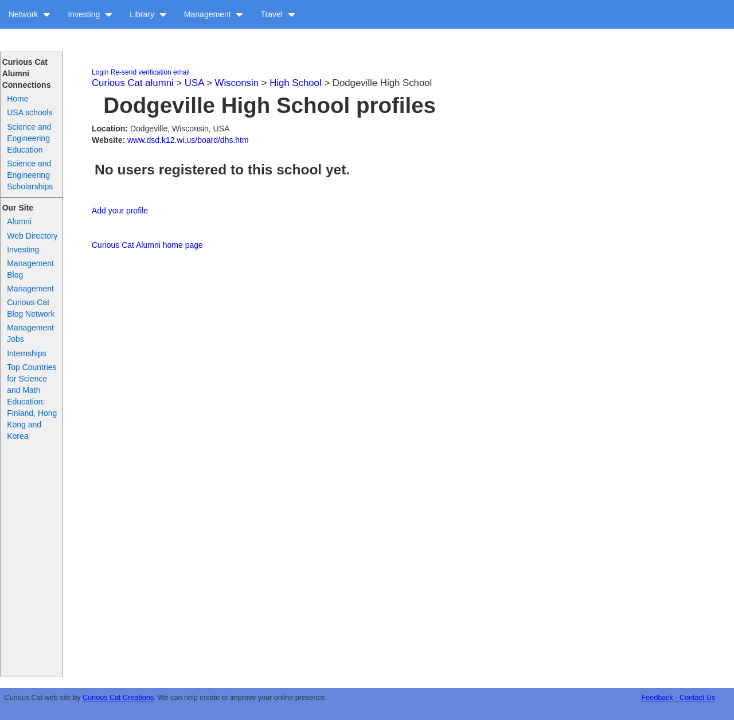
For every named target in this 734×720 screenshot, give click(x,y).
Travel (277, 14)
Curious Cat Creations (118, 698)
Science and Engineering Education (29, 138)
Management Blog (30, 269)
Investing (90, 14)
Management (214, 14)
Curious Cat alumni (133, 82)
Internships (26, 353)
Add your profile (120, 210)
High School (296, 82)
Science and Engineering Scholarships (30, 175)
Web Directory (32, 235)
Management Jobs (30, 333)
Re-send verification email (150, 72)
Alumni (19, 221)
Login (100, 72)
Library (148, 14)
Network (29, 14)
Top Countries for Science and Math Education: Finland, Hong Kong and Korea (32, 402)
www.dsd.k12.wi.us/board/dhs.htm (188, 140)
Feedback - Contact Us (678, 698)
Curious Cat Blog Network (30, 308)
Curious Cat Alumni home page (147, 245)
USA (194, 82)
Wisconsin (237, 82)
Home (17, 98)
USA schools (29, 112)
